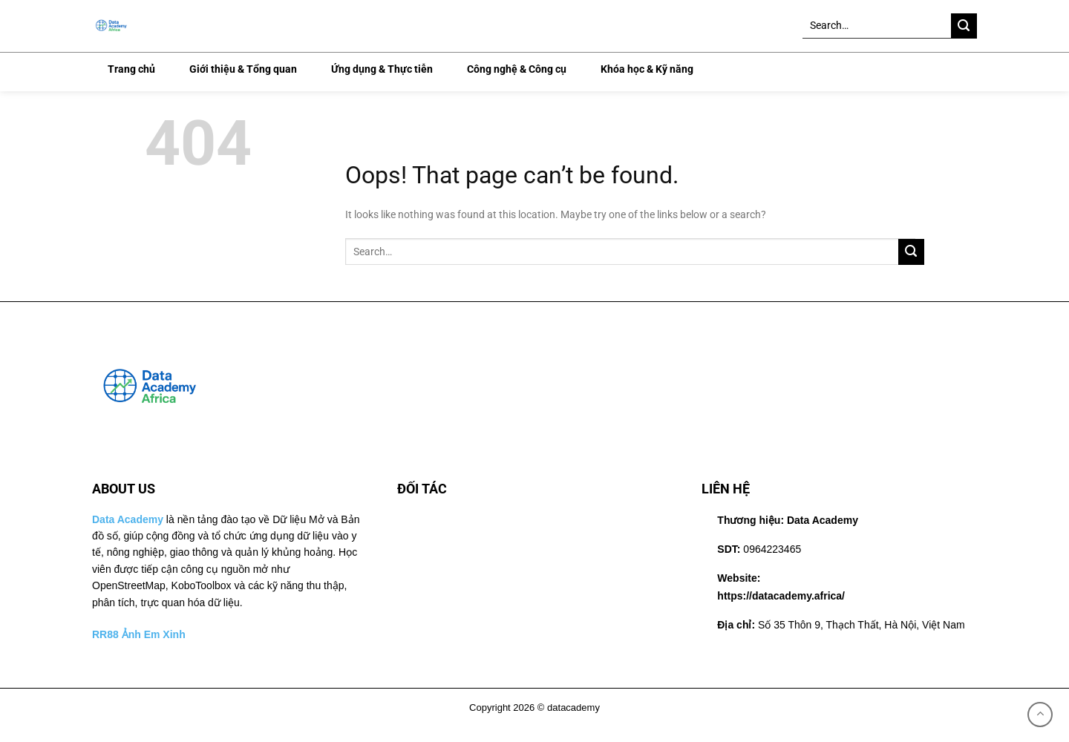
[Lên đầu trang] (1040, 714)
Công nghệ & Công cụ (516, 69)
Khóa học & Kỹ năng (647, 69)
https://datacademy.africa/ (781, 596)
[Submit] (964, 26)
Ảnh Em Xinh (154, 634)
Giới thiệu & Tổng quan (243, 69)
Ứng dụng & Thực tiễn (382, 69)
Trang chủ (131, 69)
